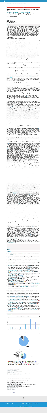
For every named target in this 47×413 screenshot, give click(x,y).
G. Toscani (20, 270)
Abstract (8, 24)
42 (13, 192)
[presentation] (9, 33)
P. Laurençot (18, 276)
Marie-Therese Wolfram (26, 12)
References (9, 251)
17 (10, 77)
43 (30, 194)
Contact (14, 404)
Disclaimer (23, 403)
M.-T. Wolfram (20, 308)
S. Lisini (13, 302)
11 (29, 194)
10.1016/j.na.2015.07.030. (14, 278)
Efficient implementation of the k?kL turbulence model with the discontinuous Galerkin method (18, 386)
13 (34, 154)
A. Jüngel (13, 296)
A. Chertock (14, 282)
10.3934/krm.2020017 (22, 3)
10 (13, 193)
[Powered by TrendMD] (11, 392)
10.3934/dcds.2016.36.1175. (14, 281)
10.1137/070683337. (13, 275)
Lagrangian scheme (14, 238)
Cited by (8, 249)
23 (26, 96)
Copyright (18, 403)
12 (16, 192)
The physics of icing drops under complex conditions (13, 369)
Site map (15, 406)
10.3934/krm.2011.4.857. (30, 271)
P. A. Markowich (17, 296)
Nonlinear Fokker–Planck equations (15, 237)
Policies (13, 403)
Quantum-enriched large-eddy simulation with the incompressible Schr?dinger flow (17, 380)
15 (38, 128)
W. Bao (9, 265)
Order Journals (30, 403)
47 (12, 114)
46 (31, 226)
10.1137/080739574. (13, 307)
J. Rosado (22, 276)
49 (32, 109)
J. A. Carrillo (18, 273)
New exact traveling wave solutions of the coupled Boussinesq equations (16, 382)
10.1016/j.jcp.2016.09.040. (35, 309)
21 (12, 106)
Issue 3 (13, 3)
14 (17, 192)
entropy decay (32, 237)
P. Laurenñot (14, 299)
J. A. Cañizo (10, 276)
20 (15, 192)
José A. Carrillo (9, 12)
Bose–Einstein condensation (25, 237)
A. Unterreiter (27, 296)
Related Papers (9, 247)
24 (30, 76)
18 (11, 77)
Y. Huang (18, 282)
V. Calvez (13, 273)
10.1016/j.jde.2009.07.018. (35, 300)
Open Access (36, 403)
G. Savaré (16, 302)
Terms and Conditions (28, 404)
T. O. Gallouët (14, 279)
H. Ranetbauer (14, 308)
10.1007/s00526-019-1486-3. (25, 286)
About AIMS (7, 403)
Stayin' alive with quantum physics (11, 388)
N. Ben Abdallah (10, 270)
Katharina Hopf (15, 12)
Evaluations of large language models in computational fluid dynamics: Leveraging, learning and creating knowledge (21, 384)
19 (12, 192)
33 (8, 143)
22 (14, 192)
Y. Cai (13, 265)
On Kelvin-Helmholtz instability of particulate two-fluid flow (14, 371)
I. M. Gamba (15, 270)
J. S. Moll (14, 305)
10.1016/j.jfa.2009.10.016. (34, 303)
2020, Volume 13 (9, 3)
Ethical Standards (20, 404)
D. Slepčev (21, 302)
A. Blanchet (10, 273)
